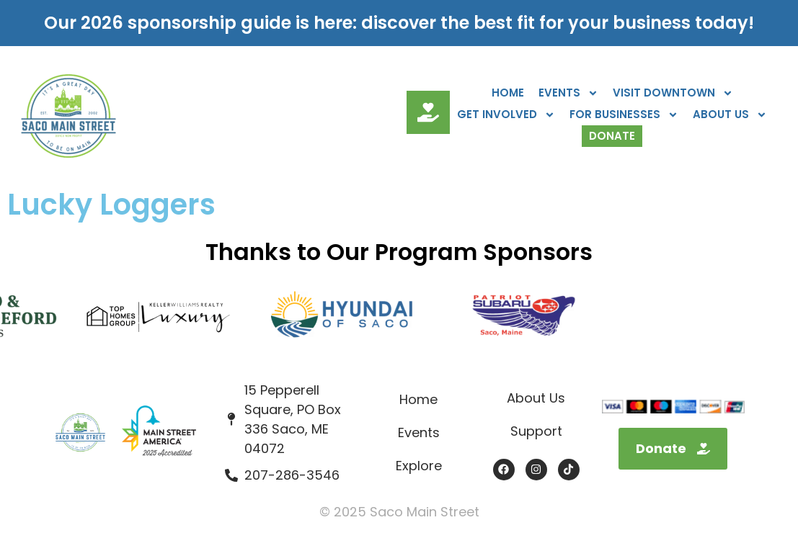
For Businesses (623, 114)
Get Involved (506, 114)
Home (508, 92)
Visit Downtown (673, 93)
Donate (612, 135)
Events (568, 93)
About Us (730, 114)
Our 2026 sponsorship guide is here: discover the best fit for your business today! (399, 23)
